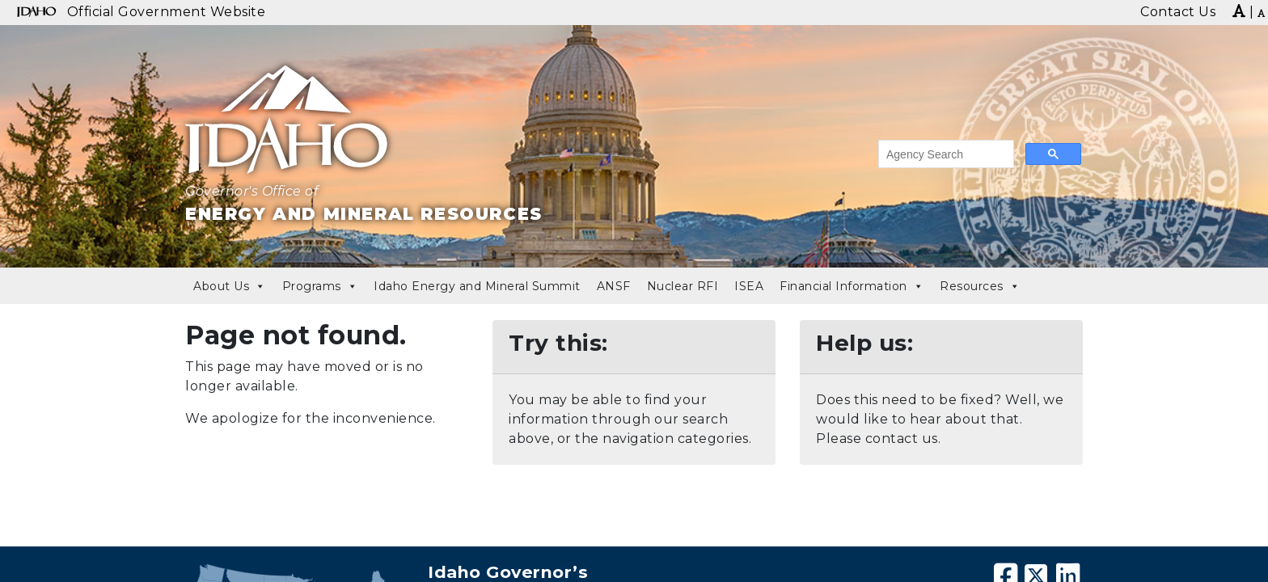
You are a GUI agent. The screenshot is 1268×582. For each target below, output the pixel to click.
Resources (980, 286)
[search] (944, 154)
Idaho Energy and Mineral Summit (477, 286)
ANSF (614, 286)
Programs (320, 286)
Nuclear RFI (683, 286)
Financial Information (852, 286)
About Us (229, 286)
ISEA (748, 286)
